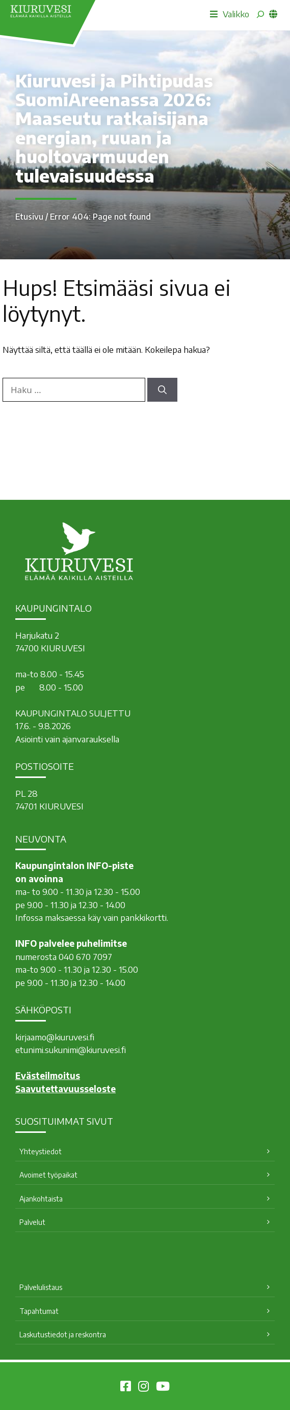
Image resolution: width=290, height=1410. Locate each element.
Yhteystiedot (40, 1151)
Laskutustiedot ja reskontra (62, 1334)
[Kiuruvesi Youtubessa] (162, 1387)
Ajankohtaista (41, 1198)
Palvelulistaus (40, 1287)
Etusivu (29, 217)
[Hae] (162, 390)
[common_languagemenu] (273, 14)
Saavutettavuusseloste (65, 1088)
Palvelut (32, 1222)
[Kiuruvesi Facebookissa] (126, 1387)
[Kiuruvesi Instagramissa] (143, 1387)
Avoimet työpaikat (48, 1175)
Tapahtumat (39, 1311)
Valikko (229, 13)
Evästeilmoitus (47, 1075)
